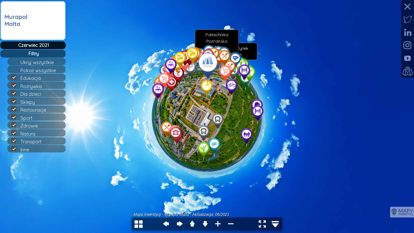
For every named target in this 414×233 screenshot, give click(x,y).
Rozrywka (29, 86)
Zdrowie (27, 125)
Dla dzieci (29, 94)
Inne (23, 149)
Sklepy (25, 102)
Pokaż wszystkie (40, 70)
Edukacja (28, 78)
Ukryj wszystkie (39, 62)
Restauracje (31, 109)
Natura (26, 133)
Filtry (33, 54)
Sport (24, 118)
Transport (29, 141)
